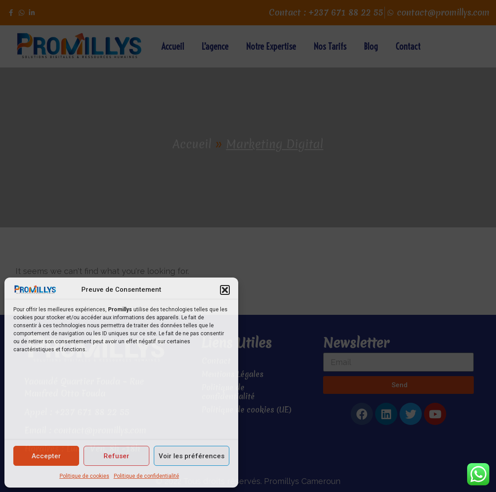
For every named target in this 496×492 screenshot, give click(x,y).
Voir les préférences (191, 456)
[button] (224, 290)
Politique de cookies (84, 476)
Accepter (46, 456)
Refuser (116, 456)
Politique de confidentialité (146, 476)
